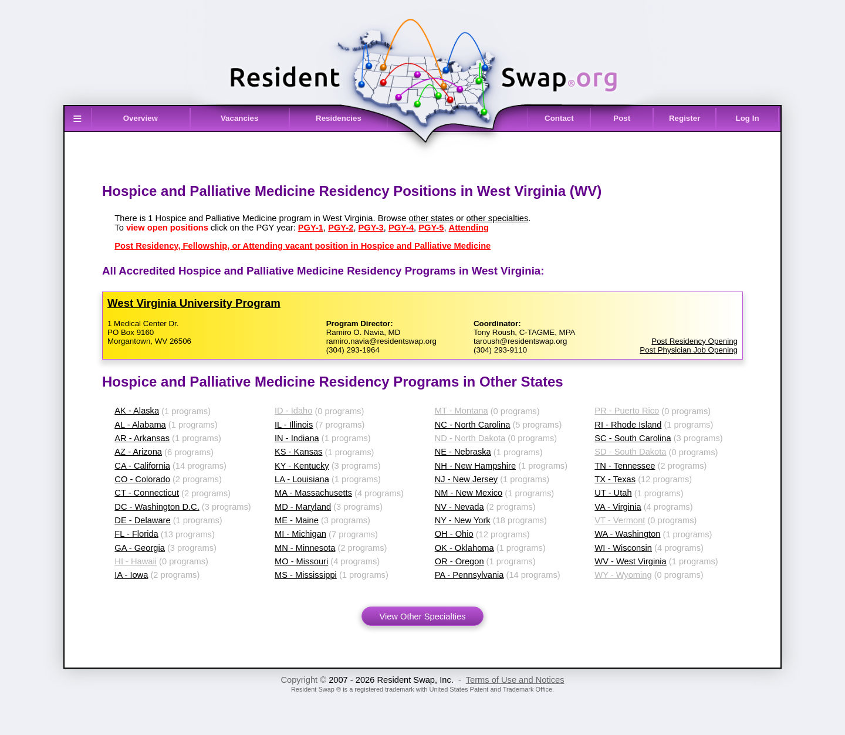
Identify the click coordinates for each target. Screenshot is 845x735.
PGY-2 (340, 227)
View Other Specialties (422, 616)
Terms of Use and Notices (515, 680)
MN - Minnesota (305, 548)
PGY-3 (371, 227)
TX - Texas (615, 479)
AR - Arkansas (142, 438)
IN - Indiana (297, 438)
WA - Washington (627, 533)
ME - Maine (297, 520)
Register (684, 118)
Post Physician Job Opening (689, 350)
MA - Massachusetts (313, 492)
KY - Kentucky (302, 465)
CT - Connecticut (146, 492)
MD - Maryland (303, 507)
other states (431, 218)
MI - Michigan (300, 533)
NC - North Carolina (473, 424)
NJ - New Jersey (466, 479)
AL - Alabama (139, 424)
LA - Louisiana (302, 479)
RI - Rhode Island (627, 424)
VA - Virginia (617, 507)
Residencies (338, 118)
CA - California (142, 465)
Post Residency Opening (694, 341)
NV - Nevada (459, 507)
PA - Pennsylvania (469, 575)
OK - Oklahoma (464, 548)
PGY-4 (401, 227)
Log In (747, 118)
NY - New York (463, 520)
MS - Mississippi (306, 575)
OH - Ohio (454, 533)
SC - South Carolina (632, 438)
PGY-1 (310, 227)
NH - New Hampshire (475, 465)
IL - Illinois (294, 424)
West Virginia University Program (193, 303)
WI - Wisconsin (623, 548)
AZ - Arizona (138, 451)
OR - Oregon (459, 561)
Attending (469, 227)
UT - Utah (612, 492)
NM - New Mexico (469, 492)
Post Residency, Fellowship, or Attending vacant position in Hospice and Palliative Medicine (302, 245)
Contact (559, 118)
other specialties (497, 218)
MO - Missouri (301, 561)
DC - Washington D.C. (156, 507)
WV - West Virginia (630, 561)
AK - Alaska (136, 410)
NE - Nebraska (463, 451)
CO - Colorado (142, 479)
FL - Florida (136, 533)
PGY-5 (431, 227)
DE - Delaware (142, 520)
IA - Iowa (131, 575)
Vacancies (239, 118)
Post (621, 118)
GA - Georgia (139, 548)
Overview (140, 118)
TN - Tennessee (624, 465)
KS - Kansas (298, 451)
